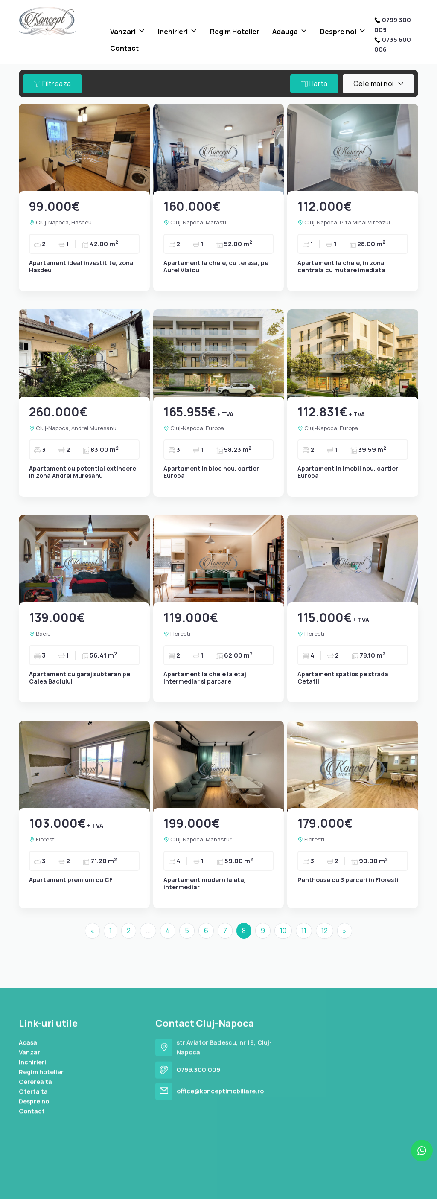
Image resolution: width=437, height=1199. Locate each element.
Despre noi (338, 31)
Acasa (28, 1150)
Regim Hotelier (234, 31)
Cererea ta (35, 1189)
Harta (314, 83)
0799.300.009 (198, 1177)
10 (283, 930)
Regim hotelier (41, 1180)
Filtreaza (52, 83)
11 (303, 930)
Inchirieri (173, 31)
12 (324, 930)
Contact (124, 48)
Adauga (285, 31)
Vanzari (123, 31)
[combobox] (378, 83)
